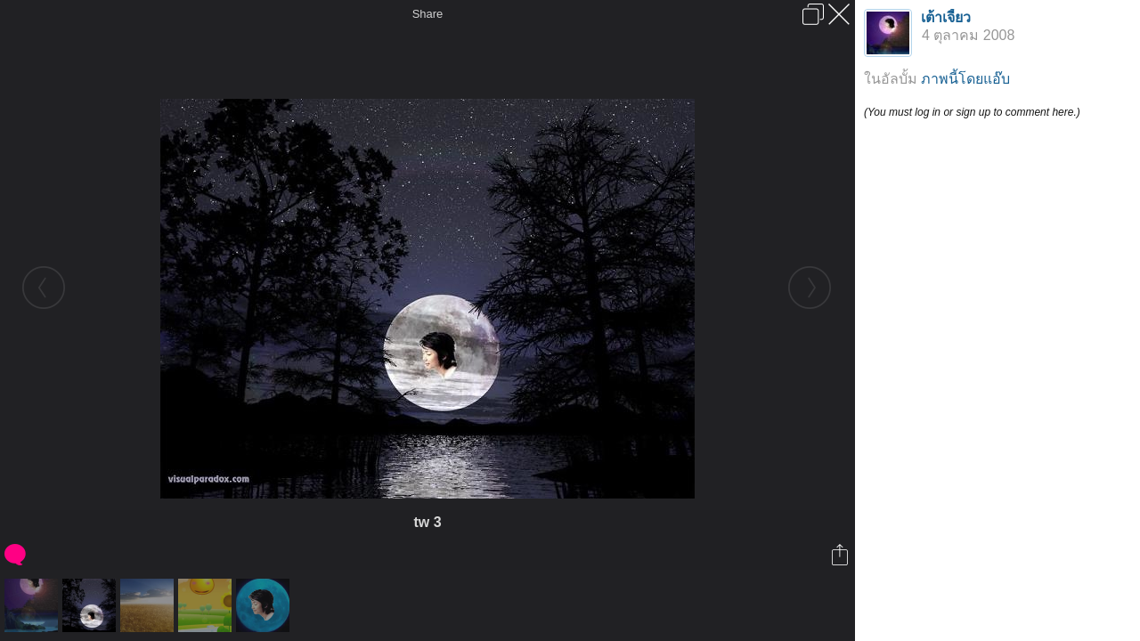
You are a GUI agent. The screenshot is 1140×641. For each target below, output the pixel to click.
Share (428, 13)
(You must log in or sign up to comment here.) (972, 112)
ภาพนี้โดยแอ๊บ (965, 78)
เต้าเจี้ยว (946, 17)
